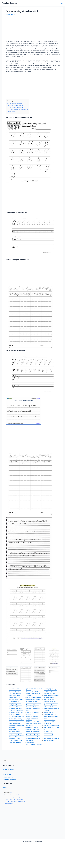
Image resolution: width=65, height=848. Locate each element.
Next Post (60, 753)
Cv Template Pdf (13, 736)
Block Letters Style (13, 706)
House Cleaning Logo (8, 774)
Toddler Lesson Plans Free (33, 735)
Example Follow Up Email (50, 714)
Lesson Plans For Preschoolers (34, 706)
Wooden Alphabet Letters (15, 708)
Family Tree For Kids (49, 699)
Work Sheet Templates (14, 731)
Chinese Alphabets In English (16, 699)
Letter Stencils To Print (32, 692)
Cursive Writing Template (15, 690)
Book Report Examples (32, 727)
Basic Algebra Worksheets (32, 705)
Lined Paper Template (31, 701)
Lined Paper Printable (14, 738)
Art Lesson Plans (48, 731)
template (5, 787)
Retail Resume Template (50, 692)
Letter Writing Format (14, 729)
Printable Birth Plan (48, 733)
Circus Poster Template (8, 769)
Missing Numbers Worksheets (33, 703)
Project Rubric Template (15, 742)
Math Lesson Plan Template (33, 733)
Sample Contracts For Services (10, 772)
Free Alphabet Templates (15, 703)
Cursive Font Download (14, 692)
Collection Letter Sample (50, 706)
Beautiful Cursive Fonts (15, 697)
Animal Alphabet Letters (15, 693)
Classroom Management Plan (33, 697)
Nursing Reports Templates (9, 779)
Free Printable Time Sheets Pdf (51, 738)
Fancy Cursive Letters (14, 695)
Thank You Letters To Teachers (34, 736)
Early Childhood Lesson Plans (16, 716)
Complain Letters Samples (33, 699)
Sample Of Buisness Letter (33, 729)
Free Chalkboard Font (49, 740)
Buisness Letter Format (49, 720)
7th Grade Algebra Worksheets (16, 720)
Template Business (9, 3)
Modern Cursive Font (14, 701)
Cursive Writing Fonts (14, 688)
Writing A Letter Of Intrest (50, 722)
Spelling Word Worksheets (15, 705)
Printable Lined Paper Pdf (32, 722)
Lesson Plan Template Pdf (50, 690)
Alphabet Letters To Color (15, 718)
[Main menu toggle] (61, 3)
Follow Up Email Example (50, 693)
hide (14, 101)
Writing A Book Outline (32, 716)
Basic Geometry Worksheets (16, 710)
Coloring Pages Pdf (48, 688)
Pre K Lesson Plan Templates (16, 735)
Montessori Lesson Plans (50, 701)
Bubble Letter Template (15, 714)
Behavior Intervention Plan (15, 740)
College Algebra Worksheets (16, 712)
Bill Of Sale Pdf (47, 723)
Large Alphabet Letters (49, 712)
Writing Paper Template (15, 722)
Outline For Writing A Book (33, 731)
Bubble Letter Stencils (14, 723)
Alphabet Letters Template (15, 733)
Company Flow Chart (8, 777)
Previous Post (6, 753)
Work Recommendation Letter (51, 725)
